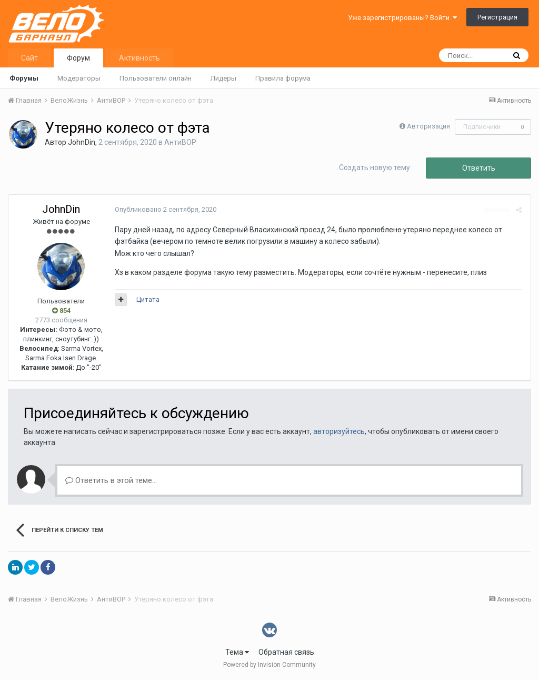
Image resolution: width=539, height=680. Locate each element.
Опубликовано (164, 209)
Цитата (146, 299)
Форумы (23, 78)
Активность (139, 58)
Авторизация (428, 126)
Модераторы (79, 78)
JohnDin (81, 142)
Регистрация (497, 17)
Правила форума (283, 78)
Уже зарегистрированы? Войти (402, 18)
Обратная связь (286, 652)
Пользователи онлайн (155, 78)
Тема (237, 652)
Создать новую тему (374, 167)
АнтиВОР (180, 142)
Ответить (478, 168)
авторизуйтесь (339, 431)
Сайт (29, 58)
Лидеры (223, 78)
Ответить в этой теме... (111, 480)
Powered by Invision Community (269, 664)
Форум (78, 58)
